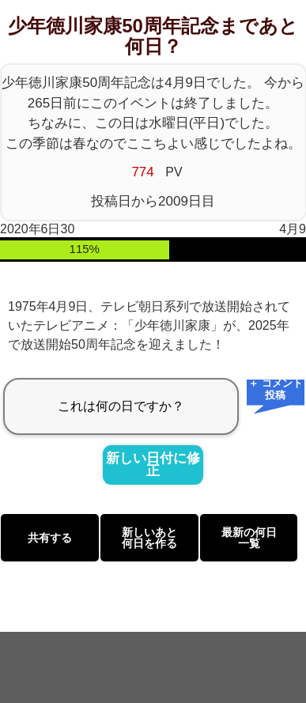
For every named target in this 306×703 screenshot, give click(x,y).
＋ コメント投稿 (275, 390)
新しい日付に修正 (153, 465)
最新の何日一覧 (249, 538)
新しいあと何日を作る (149, 538)
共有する (50, 537)
